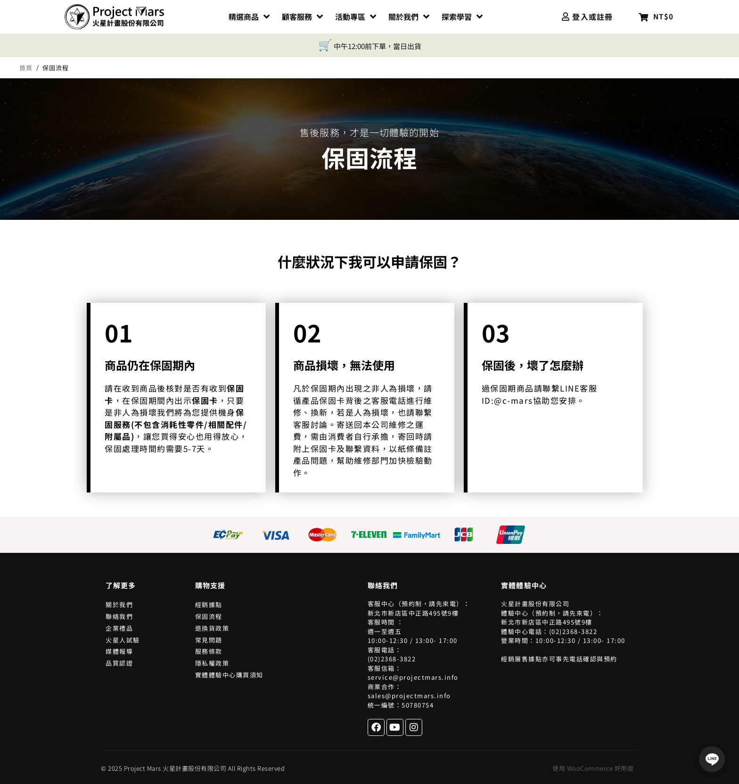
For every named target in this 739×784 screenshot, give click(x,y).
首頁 (26, 68)
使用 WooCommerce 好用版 (592, 768)
